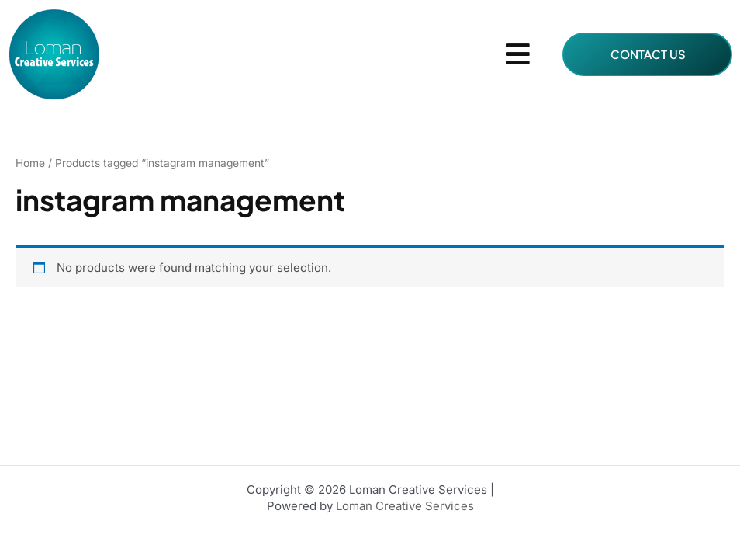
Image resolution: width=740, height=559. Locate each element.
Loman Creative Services (403, 505)
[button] (519, 54)
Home (30, 163)
